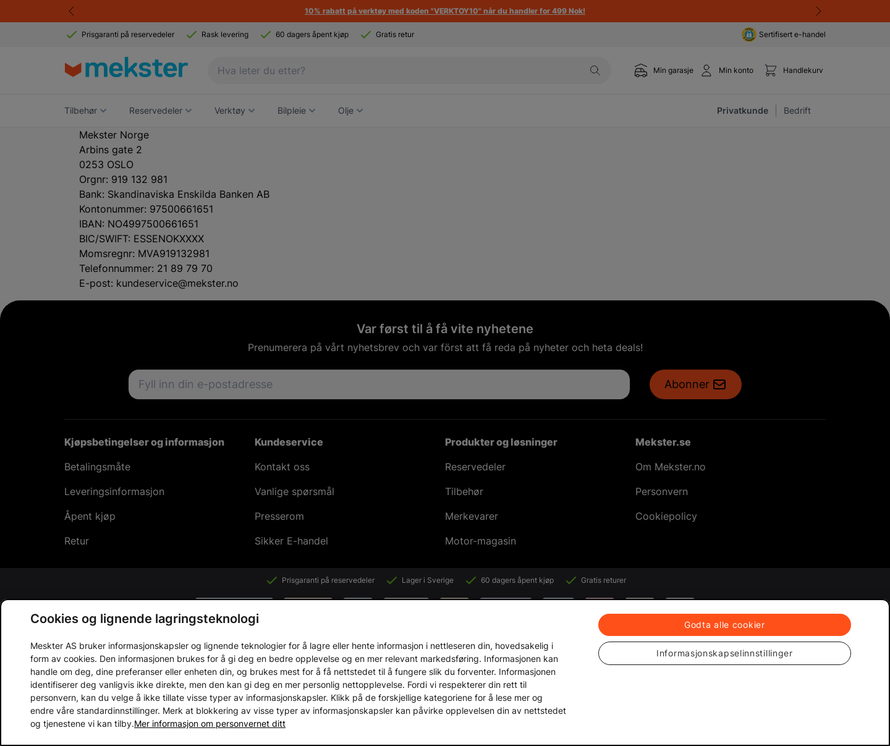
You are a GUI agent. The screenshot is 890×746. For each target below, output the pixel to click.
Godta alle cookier (724, 624)
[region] (445, 672)
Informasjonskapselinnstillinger (724, 653)
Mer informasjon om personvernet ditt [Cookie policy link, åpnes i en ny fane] (210, 723)
